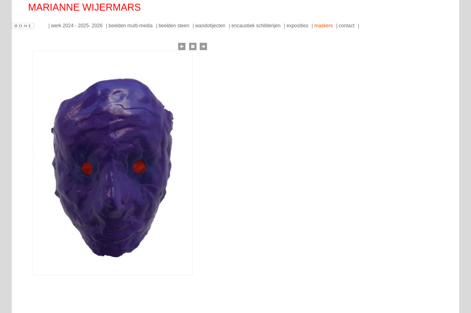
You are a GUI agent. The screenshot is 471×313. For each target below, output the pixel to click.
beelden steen (175, 26)
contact (347, 26)
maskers (324, 26)
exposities (298, 26)
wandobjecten (211, 26)
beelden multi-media (131, 26)
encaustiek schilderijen (256, 26)
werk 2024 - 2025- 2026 (77, 26)
